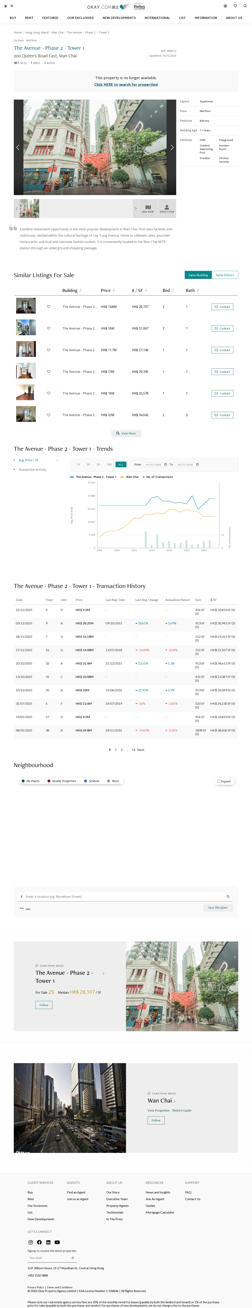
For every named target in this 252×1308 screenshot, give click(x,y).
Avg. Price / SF (29, 457)
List (30, 1209)
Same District (225, 272)
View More (126, 430)
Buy (30, 1189)
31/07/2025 (24, 700)
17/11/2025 (24, 647)
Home (18, 32)
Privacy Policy (36, 1284)
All (121, 461)
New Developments (41, 1216)
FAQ (188, 1189)
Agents (73, 1179)
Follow (44, 1002)
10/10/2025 (24, 687)
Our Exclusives (37, 1202)
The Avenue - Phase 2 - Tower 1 (79, 347)
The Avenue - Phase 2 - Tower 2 (79, 304)
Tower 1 (104, 32)
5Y (98, 461)
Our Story (113, 1189)
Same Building (198, 272)
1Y (78, 461)
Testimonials (114, 1209)
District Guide (182, 1107)
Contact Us (192, 1196)
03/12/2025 (24, 620)
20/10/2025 (24, 660)
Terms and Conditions (59, 1284)
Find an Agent (76, 1189)
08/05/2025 (24, 727)
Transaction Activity (32, 466)
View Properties (159, 1107)
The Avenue (74, 32)
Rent (31, 1196)
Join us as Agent (77, 1196)
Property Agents (117, 1202)
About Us (114, 1179)
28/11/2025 (24, 633)
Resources (154, 1179)
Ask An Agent (155, 1196)
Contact (222, 304)
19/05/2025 (24, 714)
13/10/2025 (24, 673)
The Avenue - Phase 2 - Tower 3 (79, 390)
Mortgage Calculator (160, 1209)
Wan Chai (58, 32)
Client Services (40, 1179)
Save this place (217, 904)
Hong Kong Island (36, 32)
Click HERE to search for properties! (126, 81)
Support (192, 1179)
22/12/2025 (24, 606)
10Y (109, 461)
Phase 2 (90, 32)
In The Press (114, 1216)
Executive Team (117, 1196)
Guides (150, 1202)
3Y (88, 461)
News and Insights (158, 1189)
